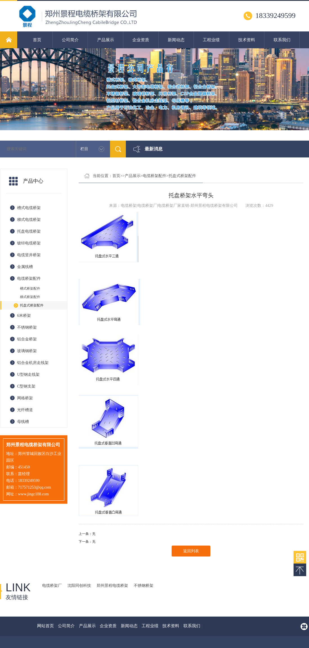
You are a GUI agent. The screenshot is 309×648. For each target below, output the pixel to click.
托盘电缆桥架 (29, 231)
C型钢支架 (26, 386)
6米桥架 (24, 315)
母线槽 (23, 422)
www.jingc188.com (33, 494)
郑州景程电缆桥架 (112, 585)
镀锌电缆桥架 (29, 243)
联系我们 (282, 40)
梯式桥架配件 (30, 297)
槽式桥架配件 (30, 288)
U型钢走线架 (28, 374)
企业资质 (140, 40)
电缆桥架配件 (29, 278)
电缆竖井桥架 (29, 255)
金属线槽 (25, 267)
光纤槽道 (25, 410)
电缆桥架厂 (52, 585)
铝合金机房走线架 (33, 363)
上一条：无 (87, 534)
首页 (37, 40)
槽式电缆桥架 (29, 208)
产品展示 (105, 40)
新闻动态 (176, 40)
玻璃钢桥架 (27, 351)
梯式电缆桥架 (29, 219)
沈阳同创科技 (79, 585)
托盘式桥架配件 (32, 305)
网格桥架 (25, 398)
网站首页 (45, 626)
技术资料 (246, 40)
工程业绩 (211, 40)
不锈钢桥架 (27, 327)
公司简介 (70, 40)
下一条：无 (87, 542)
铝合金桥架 (27, 339)
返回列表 (191, 551)
